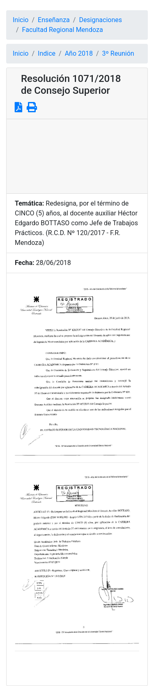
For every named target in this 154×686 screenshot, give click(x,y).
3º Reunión (118, 53)
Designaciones (100, 20)
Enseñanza (54, 20)
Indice (46, 53)
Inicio (20, 20)
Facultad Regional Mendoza (62, 30)
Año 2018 (79, 53)
